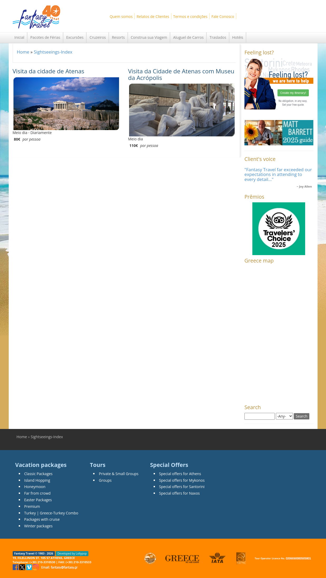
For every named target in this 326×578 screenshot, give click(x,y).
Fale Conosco (222, 16)
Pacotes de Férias (45, 37)
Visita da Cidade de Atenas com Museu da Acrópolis (181, 74)
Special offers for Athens (180, 473)
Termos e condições (190, 16)
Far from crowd (37, 493)
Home (23, 52)
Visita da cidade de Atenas (48, 71)
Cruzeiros (97, 37)
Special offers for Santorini (182, 486)
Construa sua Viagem (149, 37)
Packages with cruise (42, 519)
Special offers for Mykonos (182, 480)
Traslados (218, 37)
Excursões (75, 37)
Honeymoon (35, 486)
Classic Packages (38, 473)
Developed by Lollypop (72, 553)
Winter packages (38, 525)
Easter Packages (38, 499)
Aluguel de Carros (188, 37)
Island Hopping (37, 480)
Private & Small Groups (118, 473)
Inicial (20, 37)
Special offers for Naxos (179, 493)
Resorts (118, 37)
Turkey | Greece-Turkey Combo (51, 512)
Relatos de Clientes (152, 16)
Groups (105, 480)
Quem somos (121, 16)
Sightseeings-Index (53, 52)
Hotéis (237, 37)
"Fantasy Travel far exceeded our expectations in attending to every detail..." (278, 174)
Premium (32, 506)
